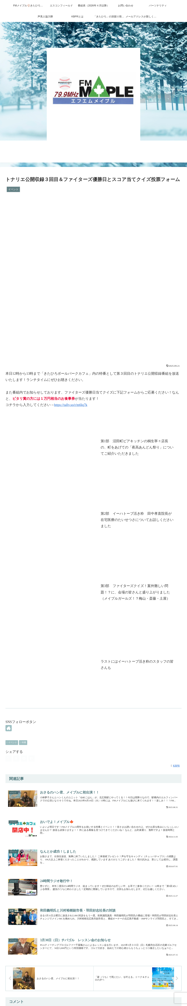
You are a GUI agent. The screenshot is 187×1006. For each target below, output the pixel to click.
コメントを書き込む (93, 961)
